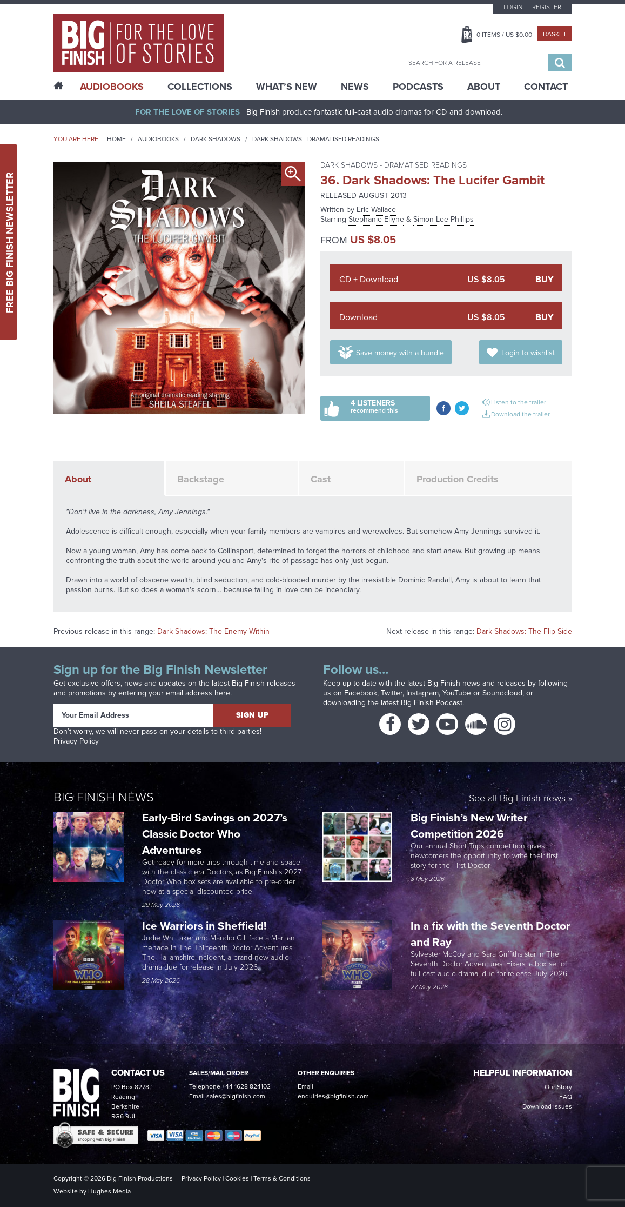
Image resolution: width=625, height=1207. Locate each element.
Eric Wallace (376, 209)
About (483, 86)
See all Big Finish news (517, 799)
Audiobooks (158, 139)
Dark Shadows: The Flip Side (524, 631)
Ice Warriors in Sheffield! (205, 925)
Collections (199, 86)
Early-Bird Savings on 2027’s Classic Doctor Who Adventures (214, 833)
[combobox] (474, 62)
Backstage (200, 479)
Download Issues (547, 1106)
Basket (555, 34)
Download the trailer (520, 414)
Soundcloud (502, 693)
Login (512, 7)
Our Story (558, 1087)
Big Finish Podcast (431, 702)
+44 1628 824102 (246, 1086)
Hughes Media (109, 1191)
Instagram (422, 693)
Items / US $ (504, 34)
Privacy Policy (76, 741)
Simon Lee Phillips (443, 219)
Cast (321, 479)
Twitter (391, 693)
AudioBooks (112, 86)
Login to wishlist (528, 353)
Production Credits (457, 479)
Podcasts (418, 86)
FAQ (565, 1097)
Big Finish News (103, 797)
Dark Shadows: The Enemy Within (213, 631)
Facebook (360, 693)
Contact (546, 86)
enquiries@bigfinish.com (333, 1096)
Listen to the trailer (518, 402)
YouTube (456, 693)
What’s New (286, 86)
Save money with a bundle (400, 353)
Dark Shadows (215, 139)
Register (546, 7)
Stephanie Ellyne (376, 219)
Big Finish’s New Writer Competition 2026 (469, 825)
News (355, 86)
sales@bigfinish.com (235, 1096)
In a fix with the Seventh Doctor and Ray (490, 933)
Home (116, 139)
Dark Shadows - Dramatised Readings (315, 139)
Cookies (237, 1178)
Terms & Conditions (282, 1178)
